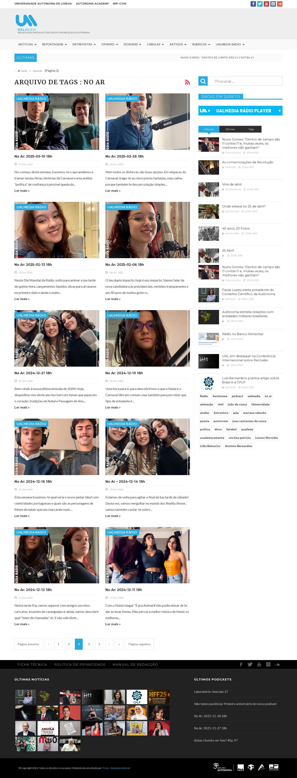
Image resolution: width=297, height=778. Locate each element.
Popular (209, 129)
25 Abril (228, 250)
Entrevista (221, 412)
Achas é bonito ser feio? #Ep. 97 (216, 740)
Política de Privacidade (80, 664)
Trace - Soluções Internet (116, 768)
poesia (204, 421)
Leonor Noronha (266, 437)
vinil (220, 404)
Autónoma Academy (92, 3)
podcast (237, 396)
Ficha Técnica (32, 664)
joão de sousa (237, 404)
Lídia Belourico (210, 446)
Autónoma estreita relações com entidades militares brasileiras (248, 314)
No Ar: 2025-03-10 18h (33, 156)
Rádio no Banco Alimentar (242, 334)
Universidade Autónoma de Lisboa (43, 3)
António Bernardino (238, 446)
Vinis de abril (232, 184)
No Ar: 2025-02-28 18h (124, 156)
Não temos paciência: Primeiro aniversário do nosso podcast (235, 704)
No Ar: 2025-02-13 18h (33, 265)
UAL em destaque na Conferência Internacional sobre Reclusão (249, 358)
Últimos (230, 129)
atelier (204, 412)
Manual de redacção (135, 664)
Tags (251, 129)
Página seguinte (139, 644)
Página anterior (28, 644)
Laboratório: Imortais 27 (211, 691)
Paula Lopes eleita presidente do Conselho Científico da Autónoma (248, 292)
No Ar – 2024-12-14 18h (125, 482)
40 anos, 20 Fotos (236, 228)
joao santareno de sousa (249, 421)
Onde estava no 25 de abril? (244, 206)
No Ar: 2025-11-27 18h (210, 728)
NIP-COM (119, 3)
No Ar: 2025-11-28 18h (210, 716)
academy (247, 429)
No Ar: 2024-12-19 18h (124, 373)
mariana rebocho (254, 412)
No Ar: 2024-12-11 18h (123, 590)
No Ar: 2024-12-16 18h (33, 482)
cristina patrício (240, 437)
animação (206, 404)
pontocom (221, 421)
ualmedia (254, 396)
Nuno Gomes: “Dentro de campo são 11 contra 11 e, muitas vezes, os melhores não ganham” (251, 143)
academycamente (212, 437)
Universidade (260, 404)
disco (218, 429)
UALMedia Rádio (31, 98)
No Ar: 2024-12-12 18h (33, 590)
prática (205, 429)
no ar (268, 396)
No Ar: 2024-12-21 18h (33, 373)
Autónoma (220, 396)
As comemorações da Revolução (247, 162)
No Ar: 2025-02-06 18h (124, 265)
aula (236, 412)
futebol (231, 429)
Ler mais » (22, 190)
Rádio (204, 396)
